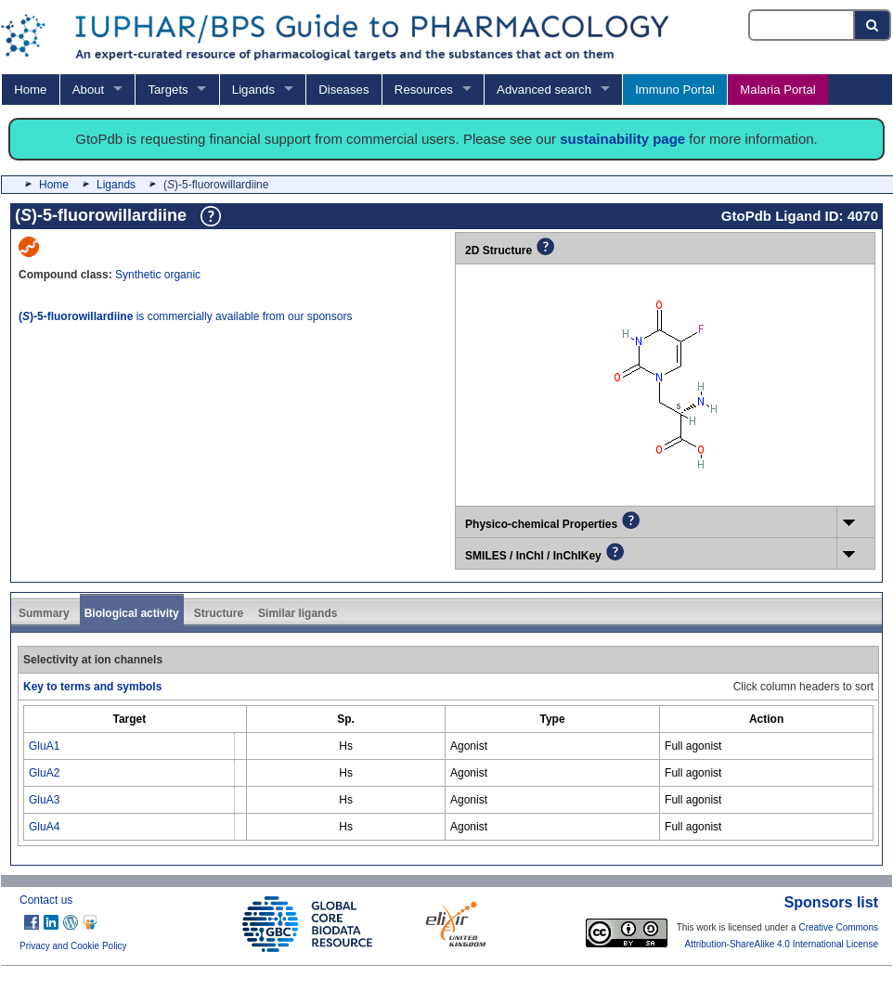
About (88, 89)
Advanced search (544, 89)
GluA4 (44, 826)
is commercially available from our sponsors (185, 316)
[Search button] (873, 25)
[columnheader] (129, 719)
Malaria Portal (777, 89)
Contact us (45, 900)
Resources (424, 89)
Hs (346, 745)
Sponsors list (831, 902)
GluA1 (44, 745)
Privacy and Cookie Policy (73, 946)
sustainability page (622, 139)
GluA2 (44, 772)
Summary (44, 613)
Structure (218, 613)
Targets (168, 89)
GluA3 (44, 799)
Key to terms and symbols (92, 686)
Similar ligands (297, 613)
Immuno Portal (675, 89)
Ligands (253, 89)
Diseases (343, 89)
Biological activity (131, 613)
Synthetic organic (158, 274)
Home (30, 89)
